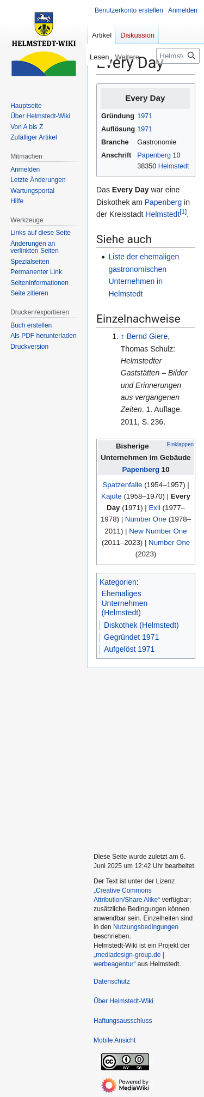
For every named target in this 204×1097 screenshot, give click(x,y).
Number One (145, 519)
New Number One (158, 531)
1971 (144, 116)
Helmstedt (173, 166)
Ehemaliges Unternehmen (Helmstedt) (125, 603)
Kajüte (111, 496)
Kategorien (118, 582)
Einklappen (180, 444)
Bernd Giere (147, 336)
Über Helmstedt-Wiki (123, 1001)
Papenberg (154, 155)
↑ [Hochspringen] (123, 336)
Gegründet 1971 (131, 637)
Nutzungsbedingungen (145, 927)
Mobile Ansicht (114, 1040)
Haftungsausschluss (123, 1021)
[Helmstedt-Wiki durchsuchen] (178, 56)
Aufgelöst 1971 (129, 649)
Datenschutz (112, 981)
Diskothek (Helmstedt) (141, 625)
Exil (154, 508)
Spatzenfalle (122, 485)
